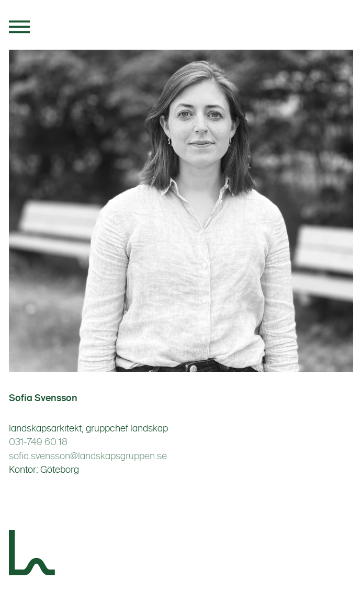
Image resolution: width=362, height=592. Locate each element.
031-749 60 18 (38, 442)
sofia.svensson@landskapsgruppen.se (88, 456)
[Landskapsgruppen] (32, 554)
